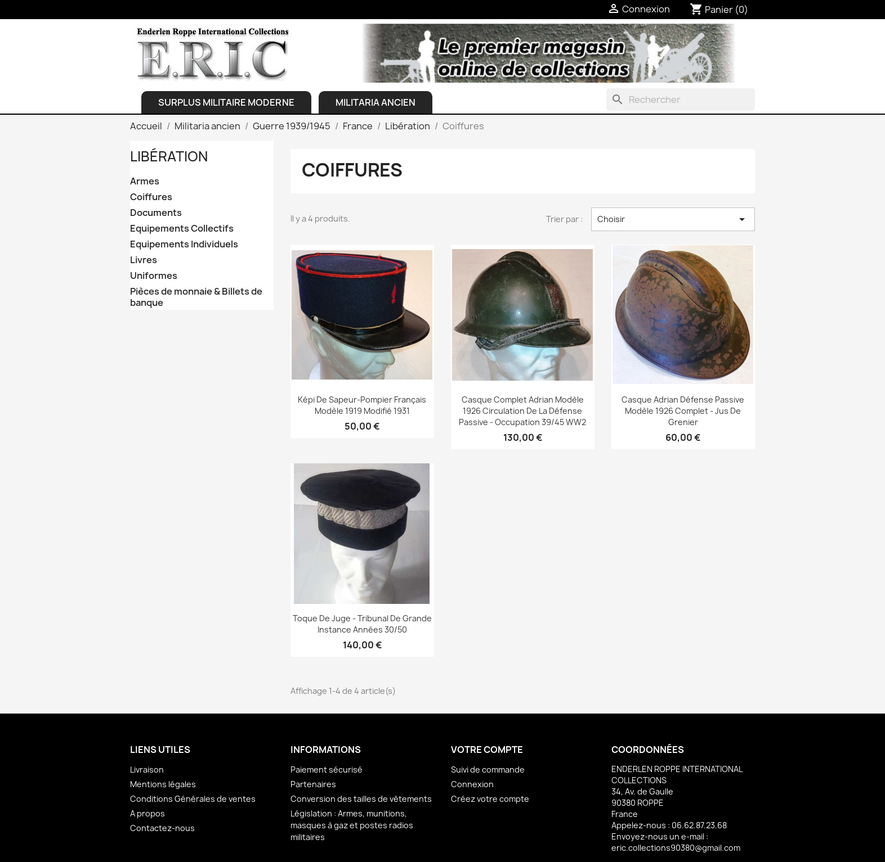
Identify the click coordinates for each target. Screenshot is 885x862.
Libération (169, 156)
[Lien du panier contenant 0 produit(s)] (719, 9)
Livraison (147, 769)
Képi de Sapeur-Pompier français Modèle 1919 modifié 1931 (362, 405)
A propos (147, 813)
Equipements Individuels (184, 244)
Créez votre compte (490, 798)
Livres (143, 260)
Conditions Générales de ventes (193, 798)
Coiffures (151, 197)
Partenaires (313, 784)
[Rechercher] (680, 99)
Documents (156, 213)
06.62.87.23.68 (699, 825)
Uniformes (153, 276)
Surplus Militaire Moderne (226, 102)
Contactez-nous (162, 828)
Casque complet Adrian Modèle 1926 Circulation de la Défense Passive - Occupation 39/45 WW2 (522, 410)
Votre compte (487, 749)
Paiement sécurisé (326, 769)
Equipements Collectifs (182, 228)
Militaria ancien (375, 102)
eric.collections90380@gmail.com (675, 847)
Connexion (472, 784)
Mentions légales (163, 784)
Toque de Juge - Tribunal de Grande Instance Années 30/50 (362, 624)
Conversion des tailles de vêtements (361, 798)
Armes (144, 181)
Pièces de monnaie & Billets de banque (196, 297)
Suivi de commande (488, 769)
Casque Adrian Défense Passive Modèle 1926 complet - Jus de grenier (683, 410)
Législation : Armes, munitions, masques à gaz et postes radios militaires (351, 825)
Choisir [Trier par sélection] (673, 219)
